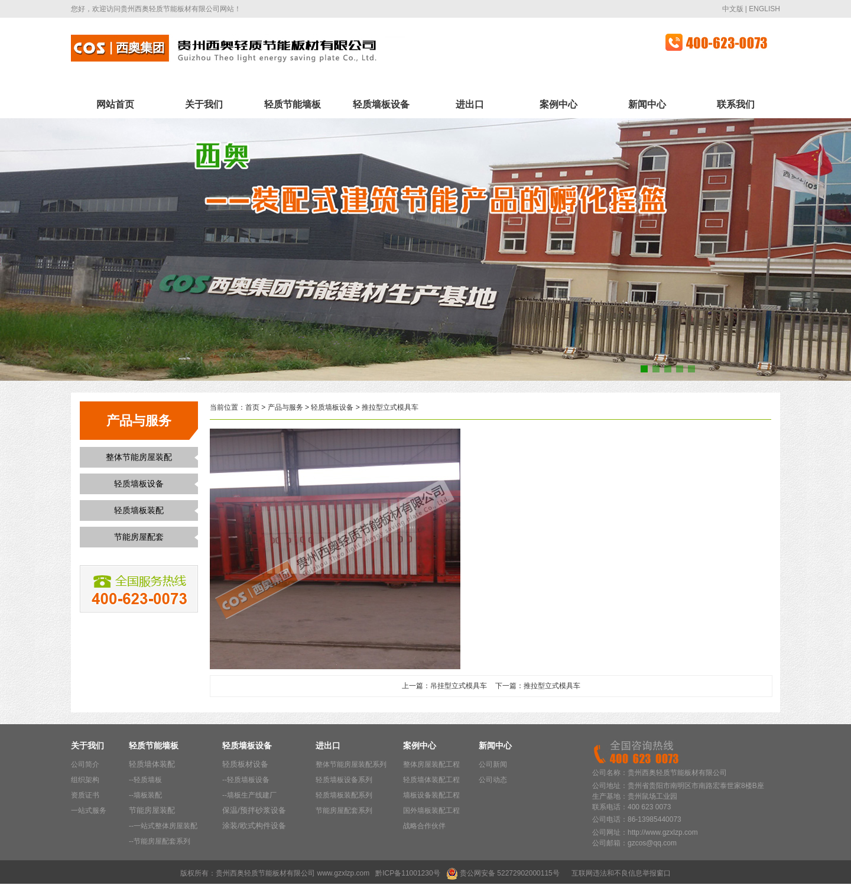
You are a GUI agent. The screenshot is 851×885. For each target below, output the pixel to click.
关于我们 (204, 104)
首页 (252, 407)
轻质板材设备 (245, 764)
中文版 (732, 9)
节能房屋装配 (152, 810)
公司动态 (493, 780)
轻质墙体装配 (152, 764)
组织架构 (85, 780)
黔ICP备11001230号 (407, 873)
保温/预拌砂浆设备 (254, 810)
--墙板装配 (145, 795)
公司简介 (85, 764)
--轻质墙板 (145, 780)
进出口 (470, 104)
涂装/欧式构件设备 (254, 825)
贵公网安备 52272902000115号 (510, 873)
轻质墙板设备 (381, 104)
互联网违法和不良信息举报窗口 (621, 873)
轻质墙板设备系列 (344, 780)
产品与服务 (285, 407)
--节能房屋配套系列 (159, 841)
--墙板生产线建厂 (249, 795)
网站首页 (115, 104)
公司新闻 (493, 764)
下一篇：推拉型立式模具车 (537, 686)
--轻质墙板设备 (245, 780)
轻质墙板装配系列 (344, 795)
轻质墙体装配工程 (431, 780)
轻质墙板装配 (139, 510)
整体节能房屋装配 (139, 457)
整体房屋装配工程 (431, 764)
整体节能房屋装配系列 (351, 764)
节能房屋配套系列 (344, 810)
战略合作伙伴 (424, 826)
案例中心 (558, 104)
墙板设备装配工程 (431, 795)
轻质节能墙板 (292, 104)
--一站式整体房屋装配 (163, 826)
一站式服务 (88, 810)
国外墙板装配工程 (431, 810)
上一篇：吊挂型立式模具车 (444, 686)
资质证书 (85, 795)
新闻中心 (647, 104)
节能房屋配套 (139, 537)
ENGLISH (764, 9)
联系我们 (736, 104)
